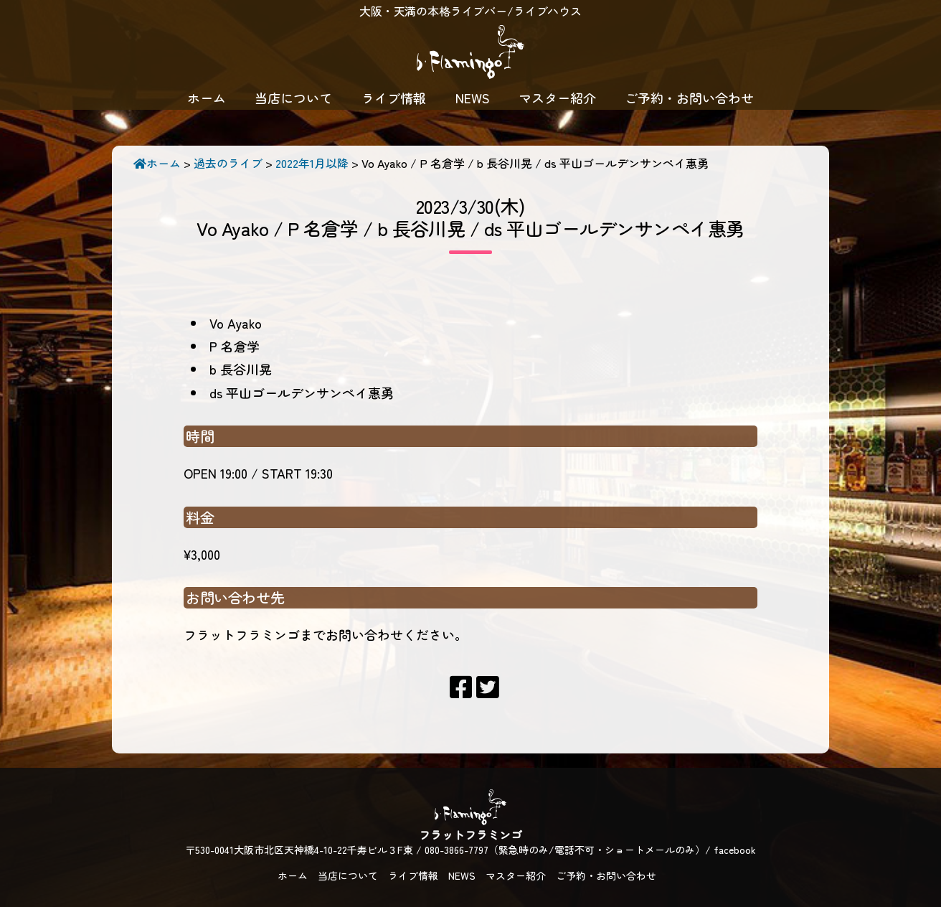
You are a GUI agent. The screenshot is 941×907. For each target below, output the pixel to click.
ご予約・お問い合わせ (689, 97)
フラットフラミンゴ (470, 54)
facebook (735, 849)
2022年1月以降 (312, 162)
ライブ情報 (393, 97)
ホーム (206, 97)
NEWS (472, 97)
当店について (293, 97)
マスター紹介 (557, 97)
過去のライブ (228, 162)
